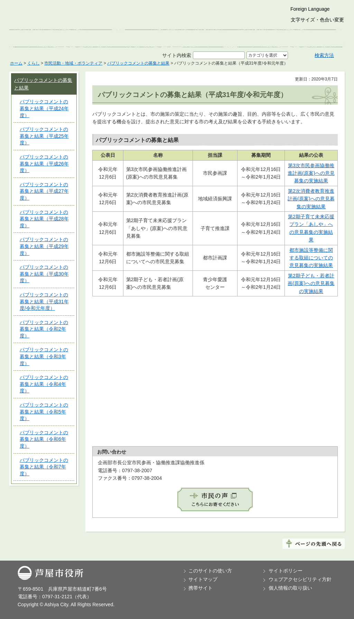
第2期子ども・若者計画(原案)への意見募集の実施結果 (311, 283)
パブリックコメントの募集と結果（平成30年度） (44, 273)
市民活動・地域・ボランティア (73, 63)
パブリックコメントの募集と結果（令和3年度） (44, 356)
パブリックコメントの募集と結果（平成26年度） (44, 163)
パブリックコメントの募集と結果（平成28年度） (44, 218)
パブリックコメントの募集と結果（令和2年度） (44, 329)
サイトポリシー (285, 570)
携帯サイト (200, 588)
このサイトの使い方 (210, 570)
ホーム (16, 63)
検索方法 (324, 55)
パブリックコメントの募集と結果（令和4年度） (44, 383)
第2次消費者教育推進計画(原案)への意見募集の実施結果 (311, 198)
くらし (33, 63)
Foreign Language (310, 9)
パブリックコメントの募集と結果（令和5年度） (44, 411)
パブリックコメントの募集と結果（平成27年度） (44, 191)
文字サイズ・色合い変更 (317, 19)
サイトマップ (202, 579)
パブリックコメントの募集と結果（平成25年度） (44, 135)
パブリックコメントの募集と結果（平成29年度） (44, 246)
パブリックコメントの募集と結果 (138, 63)
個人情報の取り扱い (290, 588)
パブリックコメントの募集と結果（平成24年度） (44, 108)
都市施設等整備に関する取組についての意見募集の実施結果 (311, 257)
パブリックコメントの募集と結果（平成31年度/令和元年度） (44, 301)
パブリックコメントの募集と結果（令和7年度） (44, 466)
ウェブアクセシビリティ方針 (300, 579)
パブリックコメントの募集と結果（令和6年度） (44, 439)
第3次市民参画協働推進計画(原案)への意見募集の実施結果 (311, 173)
